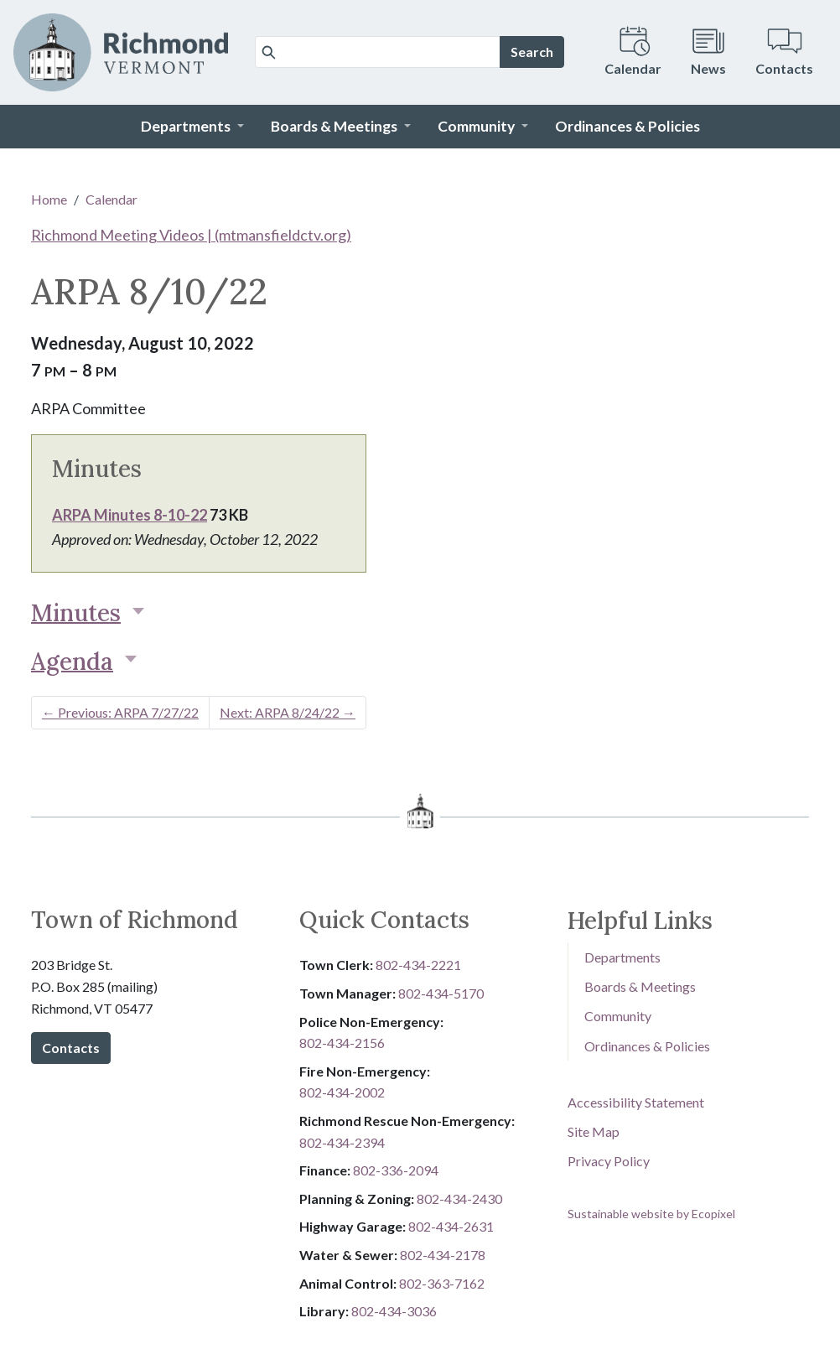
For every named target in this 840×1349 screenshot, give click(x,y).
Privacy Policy (609, 1161)
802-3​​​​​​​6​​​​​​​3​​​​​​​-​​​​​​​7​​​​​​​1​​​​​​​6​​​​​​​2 (442, 1283)
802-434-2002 (342, 1092)
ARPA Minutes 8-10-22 (129, 515)
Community (617, 1016)
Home (49, 199)
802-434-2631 (451, 1226)
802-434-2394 (342, 1142)
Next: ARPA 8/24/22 (287, 712)
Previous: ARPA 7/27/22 (120, 712)
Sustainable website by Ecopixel (651, 1213)
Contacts (71, 1048)
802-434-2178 (442, 1255)
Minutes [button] (76, 613)
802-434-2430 (459, 1198)
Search (532, 52)
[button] (192, 126)
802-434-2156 (342, 1043)
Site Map (594, 1131)
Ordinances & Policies (647, 1046)
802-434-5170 (441, 993)
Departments (622, 957)
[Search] (377, 52)
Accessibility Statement (636, 1102)
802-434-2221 (418, 965)
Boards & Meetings (640, 986)
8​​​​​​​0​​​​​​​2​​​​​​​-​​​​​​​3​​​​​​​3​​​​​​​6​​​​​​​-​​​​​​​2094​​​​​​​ (395, 1170)
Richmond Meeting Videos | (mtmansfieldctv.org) (191, 235)
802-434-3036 (394, 1311)
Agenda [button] (72, 661)
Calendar (111, 199)
